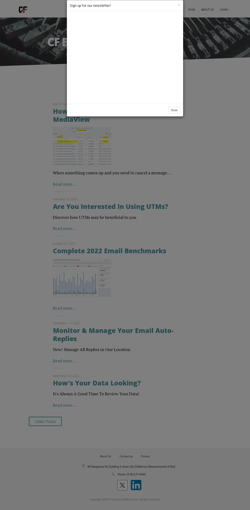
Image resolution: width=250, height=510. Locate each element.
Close (174, 110)
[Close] (179, 5)
